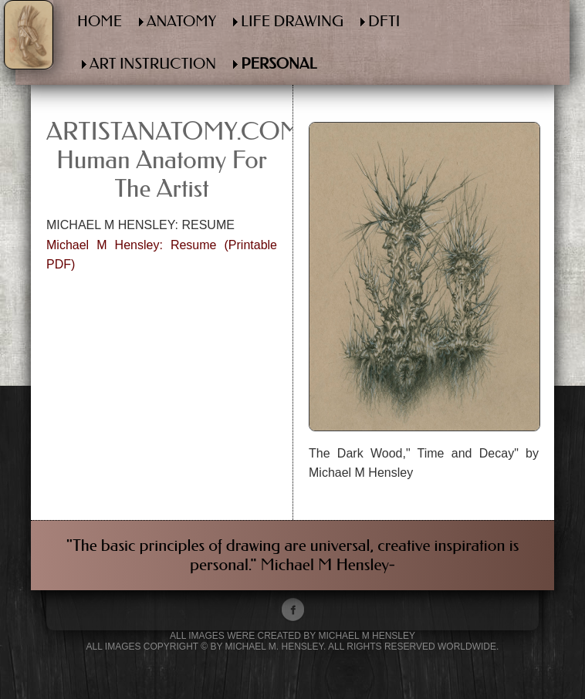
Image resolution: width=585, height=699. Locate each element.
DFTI (384, 21)
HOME (99, 21)
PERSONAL (278, 64)
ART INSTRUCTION (153, 64)
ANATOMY (181, 21)
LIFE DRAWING (292, 21)
